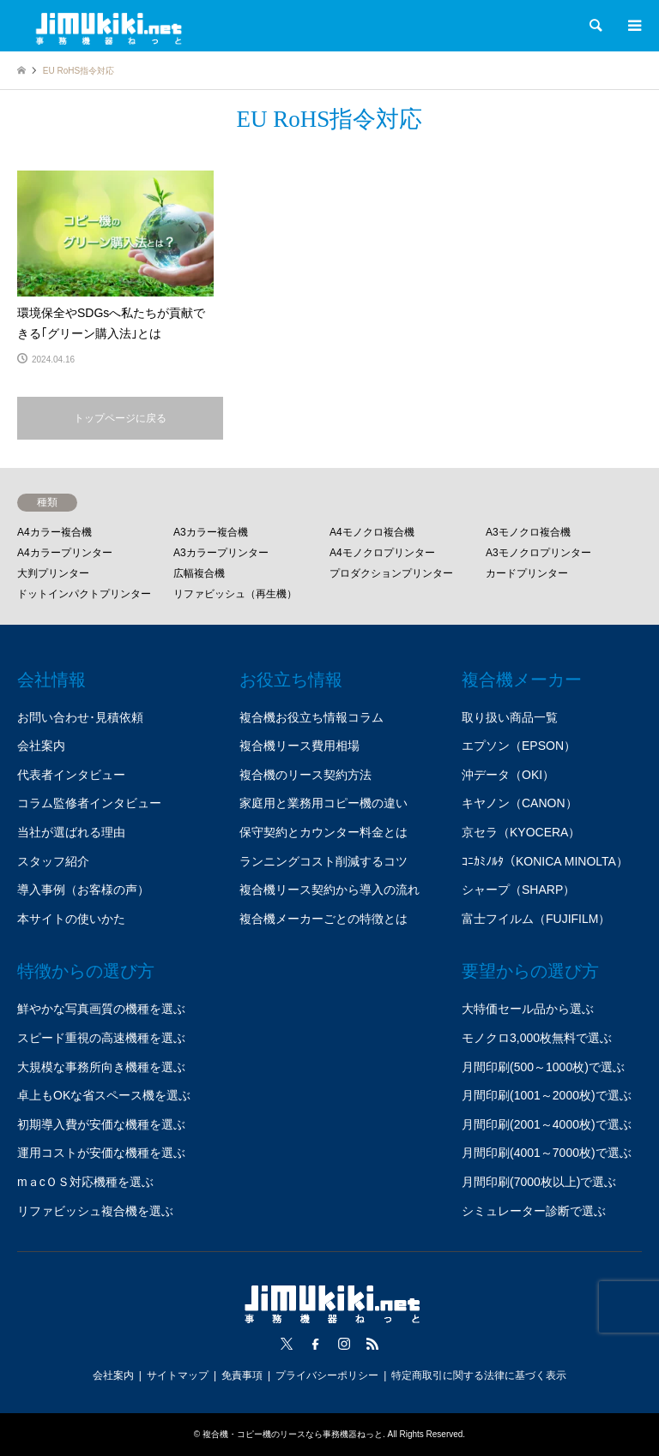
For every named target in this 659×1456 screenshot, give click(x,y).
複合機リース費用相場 (299, 745)
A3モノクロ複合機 (528, 532)
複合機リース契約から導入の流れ (329, 889)
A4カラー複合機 (54, 532)
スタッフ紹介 (53, 861)
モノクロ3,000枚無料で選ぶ (537, 1038)
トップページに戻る (120, 418)
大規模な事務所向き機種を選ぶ (101, 1067)
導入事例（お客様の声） (83, 889)
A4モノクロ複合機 (372, 532)
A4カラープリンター (64, 553)
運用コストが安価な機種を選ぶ (101, 1152)
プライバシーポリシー (326, 1375)
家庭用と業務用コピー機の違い (323, 803)
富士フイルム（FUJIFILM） (536, 919)
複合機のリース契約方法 (305, 775)
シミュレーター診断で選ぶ (534, 1211)
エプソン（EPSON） (519, 745)
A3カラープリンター (221, 553)
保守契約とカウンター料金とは (323, 832)
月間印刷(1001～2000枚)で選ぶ (547, 1095)
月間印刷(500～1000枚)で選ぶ (543, 1067)
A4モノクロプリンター (382, 553)
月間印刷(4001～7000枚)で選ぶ (547, 1152)
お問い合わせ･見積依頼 (80, 717)
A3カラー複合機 (210, 532)
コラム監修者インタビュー (89, 803)
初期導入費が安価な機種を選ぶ (101, 1124)
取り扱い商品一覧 (510, 717)
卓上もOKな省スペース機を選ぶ (103, 1095)
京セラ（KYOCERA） (521, 832)
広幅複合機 (199, 573)
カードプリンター (527, 573)
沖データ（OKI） (508, 775)
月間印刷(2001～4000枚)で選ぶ (547, 1124)
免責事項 (242, 1375)
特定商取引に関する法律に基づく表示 (478, 1375)
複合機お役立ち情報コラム (311, 717)
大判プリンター (53, 573)
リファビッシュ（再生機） (235, 594)
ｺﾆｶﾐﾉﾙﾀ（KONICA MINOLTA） (545, 861)
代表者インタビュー (71, 775)
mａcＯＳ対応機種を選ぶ (85, 1182)
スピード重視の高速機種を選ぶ (101, 1038)
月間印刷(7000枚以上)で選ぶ (539, 1182)
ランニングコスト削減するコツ (323, 861)
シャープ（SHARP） (518, 889)
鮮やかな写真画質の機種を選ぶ (101, 1009)
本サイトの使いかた (71, 919)
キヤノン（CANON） (519, 803)
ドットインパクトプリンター (84, 594)
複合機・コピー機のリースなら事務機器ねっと (293, 1434)
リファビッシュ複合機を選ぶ (95, 1211)
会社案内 (41, 745)
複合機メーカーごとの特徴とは (323, 919)
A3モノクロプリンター (538, 553)
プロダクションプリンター (391, 573)
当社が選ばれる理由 (71, 832)
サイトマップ (178, 1375)
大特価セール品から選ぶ (528, 1009)
